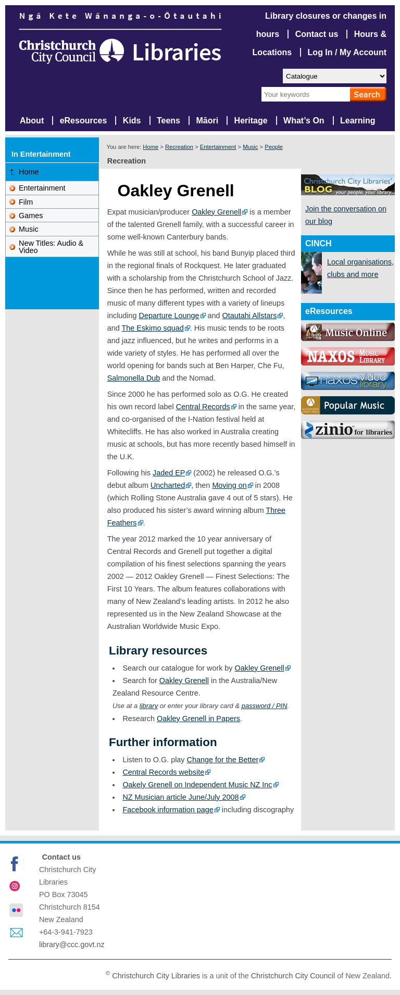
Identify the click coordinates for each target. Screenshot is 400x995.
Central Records (203, 406)
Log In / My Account (347, 52)
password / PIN (265, 706)
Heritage (251, 120)
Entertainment (218, 147)
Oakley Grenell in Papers (198, 718)
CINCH (318, 243)
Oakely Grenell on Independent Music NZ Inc (197, 784)
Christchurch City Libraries (156, 976)
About (32, 120)
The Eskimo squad (153, 328)
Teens (168, 120)
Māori (207, 120)
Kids (132, 120)
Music (250, 147)
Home (150, 147)
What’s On (303, 120)
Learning (358, 120)
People (274, 147)
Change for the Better (223, 759)
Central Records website (163, 772)
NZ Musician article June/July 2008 (180, 797)
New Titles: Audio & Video (51, 247)
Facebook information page (167, 809)
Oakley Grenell (216, 212)
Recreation (179, 147)
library (149, 706)
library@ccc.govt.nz (72, 944)
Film (26, 202)
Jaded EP (169, 473)
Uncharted (168, 485)
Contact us (317, 34)
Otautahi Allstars (249, 315)
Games (31, 215)
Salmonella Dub (133, 378)
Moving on (229, 485)
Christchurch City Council (293, 976)
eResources (83, 120)
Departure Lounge (169, 315)
